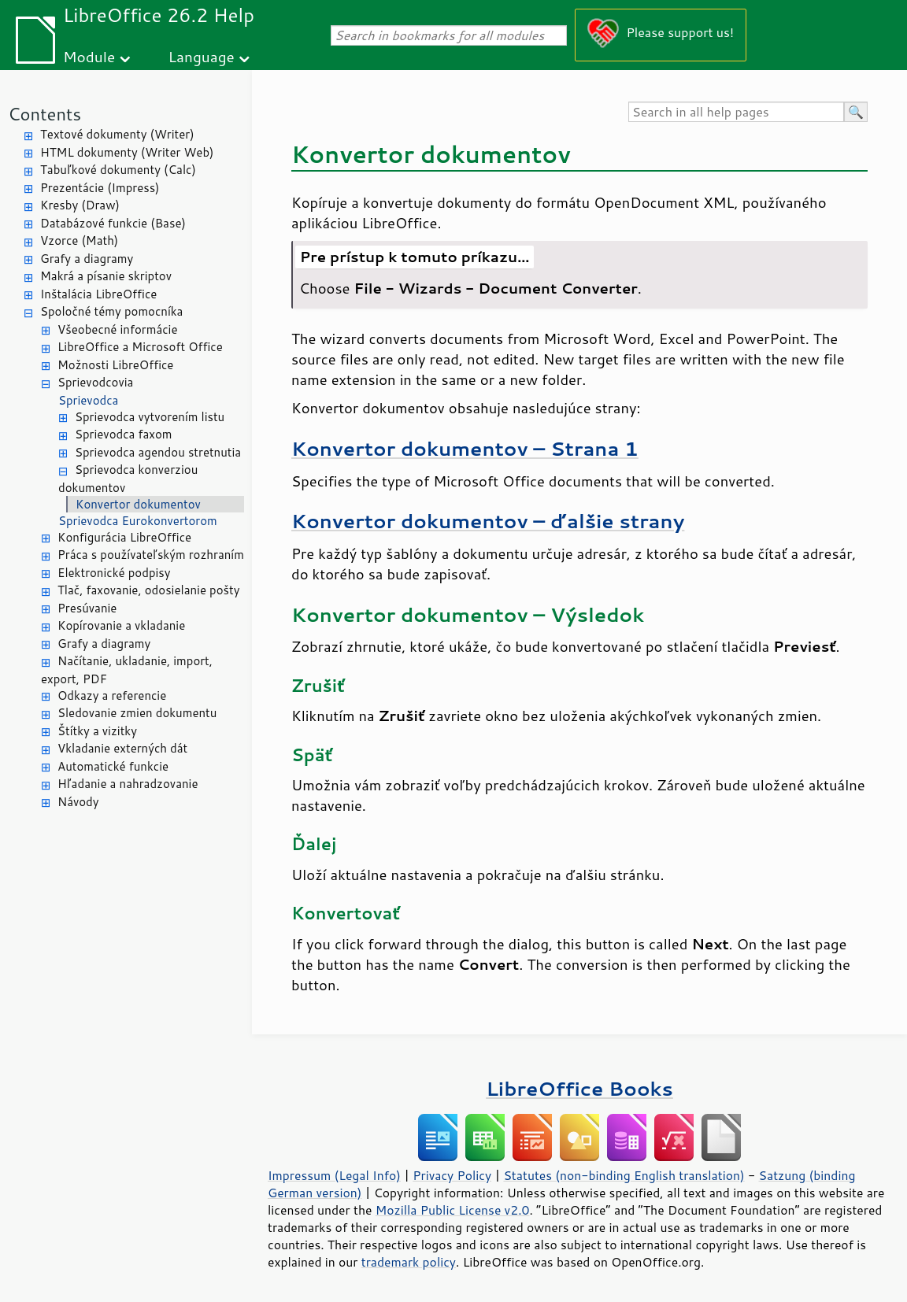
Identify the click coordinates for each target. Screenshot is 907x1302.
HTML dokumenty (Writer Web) (127, 152)
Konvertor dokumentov (138, 504)
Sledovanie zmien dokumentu (137, 713)
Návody (78, 801)
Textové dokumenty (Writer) (117, 134)
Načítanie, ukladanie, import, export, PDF (127, 670)
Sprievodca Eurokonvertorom (137, 520)
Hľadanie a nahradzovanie (127, 783)
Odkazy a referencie (111, 695)
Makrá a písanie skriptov (106, 276)
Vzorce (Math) (79, 240)
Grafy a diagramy (86, 258)
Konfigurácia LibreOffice (124, 537)
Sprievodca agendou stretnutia (158, 452)
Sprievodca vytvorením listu (149, 417)
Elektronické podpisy (114, 572)
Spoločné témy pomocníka (111, 311)
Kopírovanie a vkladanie (121, 625)
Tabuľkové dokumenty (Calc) (118, 169)
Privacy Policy (452, 1175)
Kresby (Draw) (80, 205)
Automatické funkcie (112, 766)
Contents (44, 114)
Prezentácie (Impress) (100, 187)
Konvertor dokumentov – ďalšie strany (487, 520)
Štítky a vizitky (97, 731)
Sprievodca (88, 400)
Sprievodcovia (95, 382)
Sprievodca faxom (123, 434)
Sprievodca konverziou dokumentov (128, 478)
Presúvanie (87, 608)
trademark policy (408, 1262)
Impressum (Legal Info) (334, 1175)
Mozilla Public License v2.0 (453, 1210)
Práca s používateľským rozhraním (150, 554)
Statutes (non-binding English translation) (623, 1175)
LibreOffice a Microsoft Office (140, 346)
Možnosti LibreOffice (115, 365)
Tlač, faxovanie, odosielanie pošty (148, 590)
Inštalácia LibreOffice (98, 294)
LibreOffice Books (579, 1088)
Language (201, 56)
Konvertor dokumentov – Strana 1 (465, 448)
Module (89, 56)
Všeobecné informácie (117, 329)
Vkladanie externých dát (122, 748)
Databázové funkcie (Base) (113, 223)
